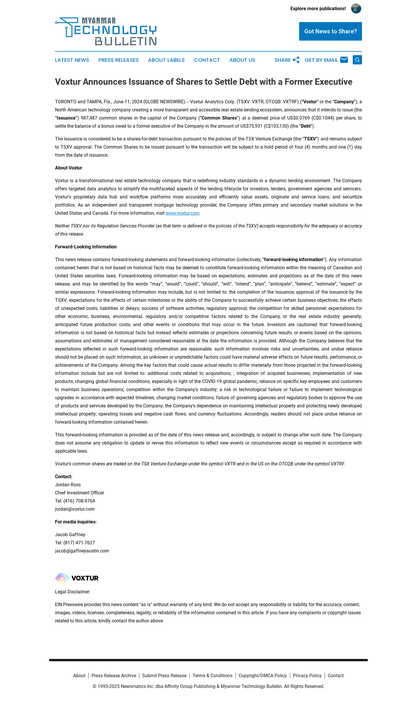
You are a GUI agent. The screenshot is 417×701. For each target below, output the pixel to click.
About (79, 675)
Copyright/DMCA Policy (263, 675)
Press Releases (118, 60)
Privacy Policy (307, 675)
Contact (207, 60)
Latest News (72, 60)
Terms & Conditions (213, 675)
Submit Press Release (164, 675)
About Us (242, 60)
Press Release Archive (114, 675)
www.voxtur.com (183, 213)
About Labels (166, 60)
